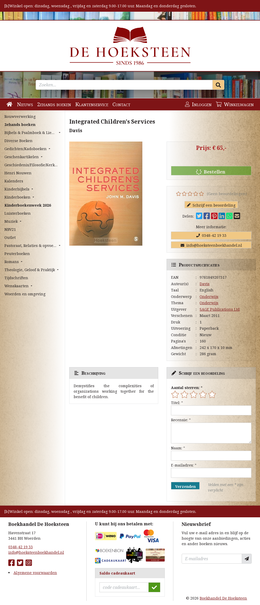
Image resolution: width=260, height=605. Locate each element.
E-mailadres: (182, 465)
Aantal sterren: (185, 387)
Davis (205, 283)
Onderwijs (209, 296)
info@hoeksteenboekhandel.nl (211, 245)
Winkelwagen (235, 104)
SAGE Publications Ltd (220, 309)
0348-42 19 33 (211, 235)
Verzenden (185, 486)
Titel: (175, 402)
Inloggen (198, 104)
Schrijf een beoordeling (211, 205)
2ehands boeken (54, 104)
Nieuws (25, 104)
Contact (121, 104)
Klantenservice (91, 104)
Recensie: (179, 419)
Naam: (176, 447)
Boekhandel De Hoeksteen (223, 598)
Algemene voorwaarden (35, 572)
